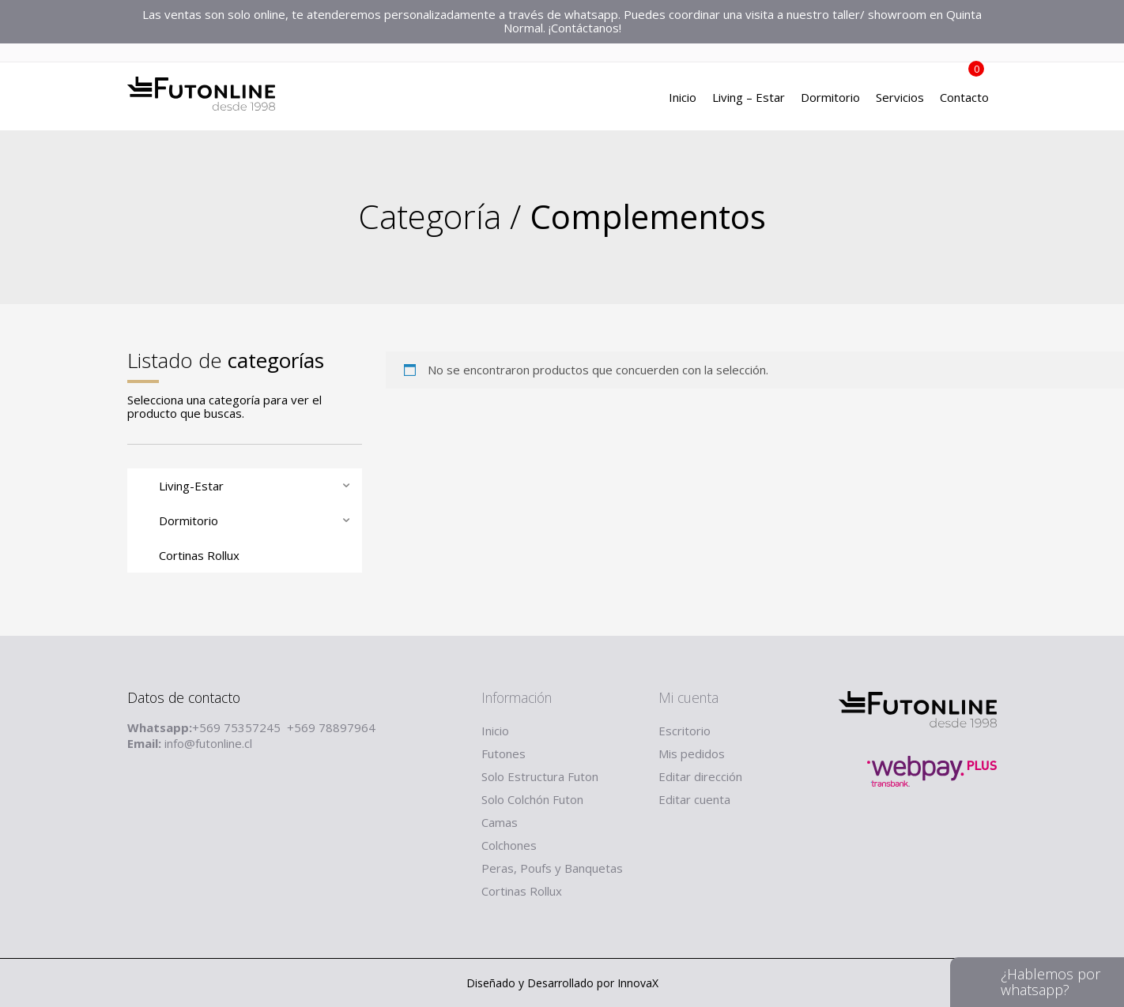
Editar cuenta (694, 799)
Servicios (900, 99)
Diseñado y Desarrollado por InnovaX (562, 982)
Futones (503, 753)
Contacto (964, 99)
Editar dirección (700, 776)
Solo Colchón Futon (532, 799)
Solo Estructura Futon (539, 776)
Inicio (682, 99)
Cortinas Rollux (521, 891)
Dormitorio (830, 99)
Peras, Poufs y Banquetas (552, 868)
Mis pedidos (691, 753)
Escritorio (684, 730)
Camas (499, 822)
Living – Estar (748, 99)
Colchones (509, 845)
